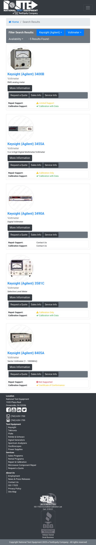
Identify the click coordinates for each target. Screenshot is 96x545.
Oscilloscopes (14, 446)
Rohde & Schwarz (16, 437)
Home (14, 21)
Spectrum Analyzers (17, 443)
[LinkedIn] (19, 410)
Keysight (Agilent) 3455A (26, 144)
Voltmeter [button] (73, 32)
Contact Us (13, 482)
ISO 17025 (13, 485)
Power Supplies (15, 449)
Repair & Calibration (17, 462)
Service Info (51, 95)
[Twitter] (24, 410)
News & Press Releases (19, 479)
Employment (14, 476)
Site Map (12, 491)
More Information (20, 88)
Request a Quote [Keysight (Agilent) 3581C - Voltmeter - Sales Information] (19, 304)
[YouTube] (13, 410)
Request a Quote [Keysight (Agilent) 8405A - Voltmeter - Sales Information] (19, 374)
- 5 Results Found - (39, 39)
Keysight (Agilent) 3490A (26, 214)
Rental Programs (16, 459)
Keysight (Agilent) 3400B (26, 74)
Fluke (10, 433)
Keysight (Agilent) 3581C (26, 283)
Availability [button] (15, 39)
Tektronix (12, 430)
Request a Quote (16, 468)
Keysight (12, 427)
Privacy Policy (14, 488)
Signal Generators (16, 440)
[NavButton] (88, 7)
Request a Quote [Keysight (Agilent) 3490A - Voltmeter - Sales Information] (19, 234)
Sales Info (36, 95)
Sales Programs (15, 455)
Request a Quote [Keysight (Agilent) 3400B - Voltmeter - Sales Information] (19, 95)
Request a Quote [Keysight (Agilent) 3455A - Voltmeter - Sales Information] (19, 165)
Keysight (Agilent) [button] (49, 32)
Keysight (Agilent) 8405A (26, 353)
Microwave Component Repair (22, 465)
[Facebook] (8, 410)
